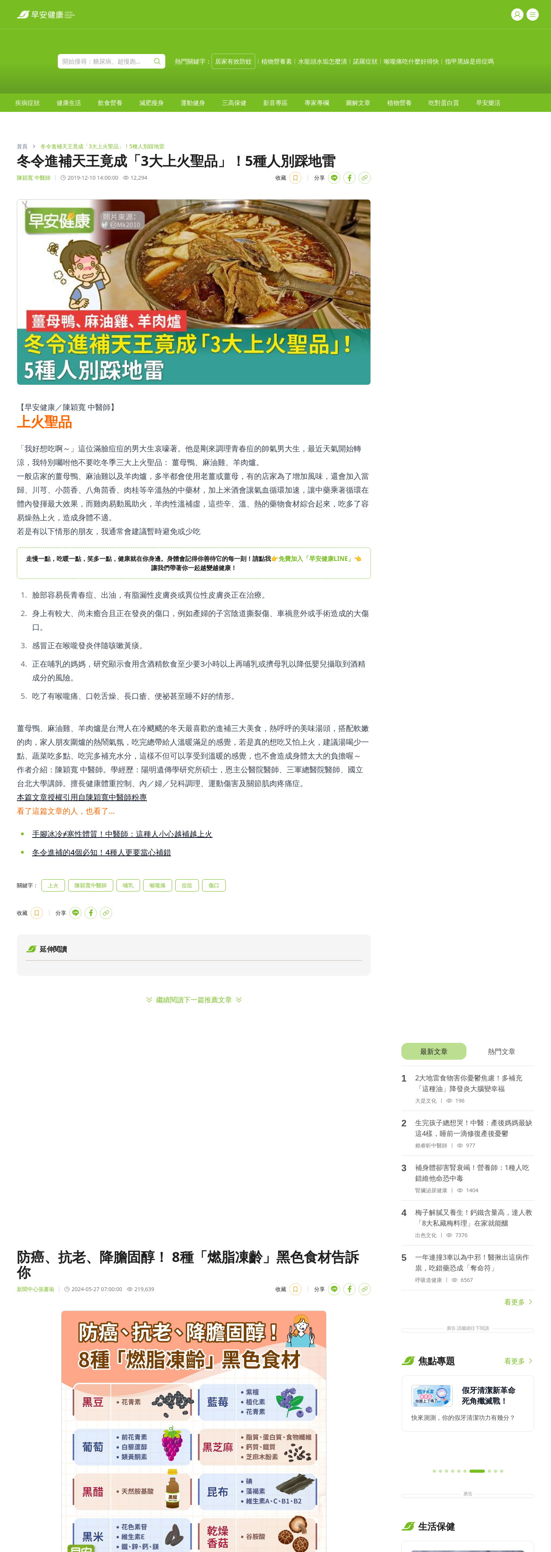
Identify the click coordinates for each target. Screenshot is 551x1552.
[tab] (433, 1051)
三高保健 (234, 102)
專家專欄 (317, 102)
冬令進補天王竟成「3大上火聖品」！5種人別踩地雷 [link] (103, 146)
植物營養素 (276, 61)
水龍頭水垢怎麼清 (322, 61)
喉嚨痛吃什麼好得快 (411, 61)
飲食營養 (110, 102)
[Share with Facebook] (349, 178)
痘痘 (187, 885)
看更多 (519, 1301)
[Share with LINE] (334, 178)
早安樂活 (488, 102)
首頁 (22, 146)
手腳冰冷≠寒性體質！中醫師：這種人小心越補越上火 (122, 834)
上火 (53, 885)
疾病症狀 (27, 102)
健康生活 (69, 102)
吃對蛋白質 (444, 102)
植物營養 (399, 102)
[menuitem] (27, 102)
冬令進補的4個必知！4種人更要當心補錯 (101, 852)
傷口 (214, 885)
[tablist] (467, 1051)
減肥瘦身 (151, 102)
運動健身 (193, 102)
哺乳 (128, 885)
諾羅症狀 (365, 61)
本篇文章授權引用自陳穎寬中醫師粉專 (82, 797)
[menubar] (258, 102)
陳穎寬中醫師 (91, 885)
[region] (193, 563)
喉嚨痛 (158, 885)
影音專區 (275, 102)
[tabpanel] (467, 1186)
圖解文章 (358, 102)
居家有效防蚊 (233, 61)
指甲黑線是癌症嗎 (469, 61)
